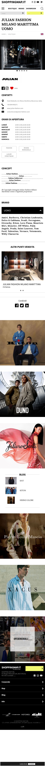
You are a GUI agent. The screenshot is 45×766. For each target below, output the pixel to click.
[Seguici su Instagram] (33, 2)
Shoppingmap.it (11, 707)
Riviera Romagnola (26, 149)
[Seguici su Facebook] (31, 2)
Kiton (16, 262)
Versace (24, 270)
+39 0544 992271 (12, 105)
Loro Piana (26, 262)
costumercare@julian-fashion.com (18, 112)
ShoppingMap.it (14, 2)
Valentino (13, 270)
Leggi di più (25, 764)
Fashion (9, 149)
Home (4, 35)
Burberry (14, 256)
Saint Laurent (25, 267)
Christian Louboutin (31, 256)
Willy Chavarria (10, 272)
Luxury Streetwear (9, 156)
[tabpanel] (22, 55)
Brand (21, 8)
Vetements (35, 270)
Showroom (31, 8)
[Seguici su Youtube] (36, 2)
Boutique (12, 8)
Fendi (24, 259)
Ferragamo (34, 259)
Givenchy (7, 262)
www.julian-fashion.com (15, 109)
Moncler (12, 264)
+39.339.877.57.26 (19, 714)
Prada (13, 267)
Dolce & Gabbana (11, 259)
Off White (23, 264)
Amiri (5, 256)
